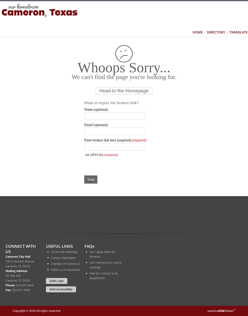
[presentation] (114, 164)
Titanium (225, 311)
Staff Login (56, 281)
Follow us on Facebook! (65, 270)
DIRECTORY (216, 32)
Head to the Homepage (124, 90)
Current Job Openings (64, 252)
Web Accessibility (61, 289)
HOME (198, 32)
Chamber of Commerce (65, 264)
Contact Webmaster (63, 258)
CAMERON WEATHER (124, 216)
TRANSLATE (238, 32)
